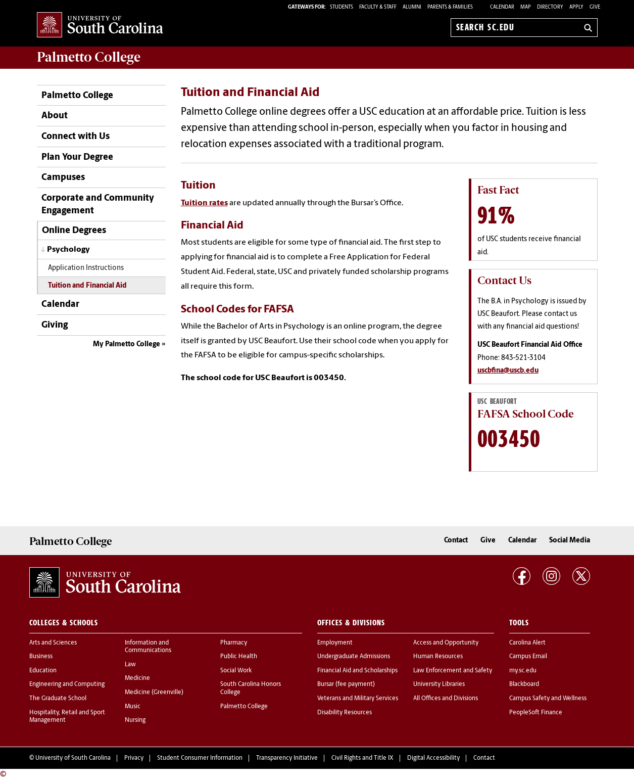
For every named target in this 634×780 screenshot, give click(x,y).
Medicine (137, 678)
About (54, 116)
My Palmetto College (126, 344)
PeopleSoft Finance (535, 713)
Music (132, 707)
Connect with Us (75, 137)
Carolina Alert (527, 643)
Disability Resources (344, 713)
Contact (456, 540)
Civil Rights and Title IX (362, 758)
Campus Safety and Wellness (548, 699)
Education (43, 671)
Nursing (135, 720)
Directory (550, 7)
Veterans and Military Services (357, 699)
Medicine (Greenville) (154, 693)
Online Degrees (74, 230)
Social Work (236, 671)
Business (41, 657)
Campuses (63, 177)
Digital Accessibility (433, 758)
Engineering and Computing (67, 684)
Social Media (569, 540)
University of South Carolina (73, 758)
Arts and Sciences (53, 643)
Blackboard (524, 684)
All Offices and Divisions (445, 699)
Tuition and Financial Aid (87, 286)
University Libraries (439, 684)
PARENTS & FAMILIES (450, 7)
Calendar (502, 7)
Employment (335, 643)
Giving (54, 325)
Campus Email (528, 657)
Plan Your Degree (77, 157)
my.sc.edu (523, 671)
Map (525, 7)
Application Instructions (86, 268)
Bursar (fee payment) (346, 684)
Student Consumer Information (199, 758)
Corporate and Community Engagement (97, 205)
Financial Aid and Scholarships (357, 671)
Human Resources (438, 657)
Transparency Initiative (287, 758)
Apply (576, 7)
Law (130, 665)
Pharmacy (233, 643)
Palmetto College (88, 57)
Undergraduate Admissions (353, 657)
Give (595, 7)
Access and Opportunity (445, 643)
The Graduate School (57, 699)
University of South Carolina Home (100, 25)
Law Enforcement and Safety (452, 671)
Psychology (68, 250)
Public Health (238, 657)
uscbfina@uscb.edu (508, 371)
